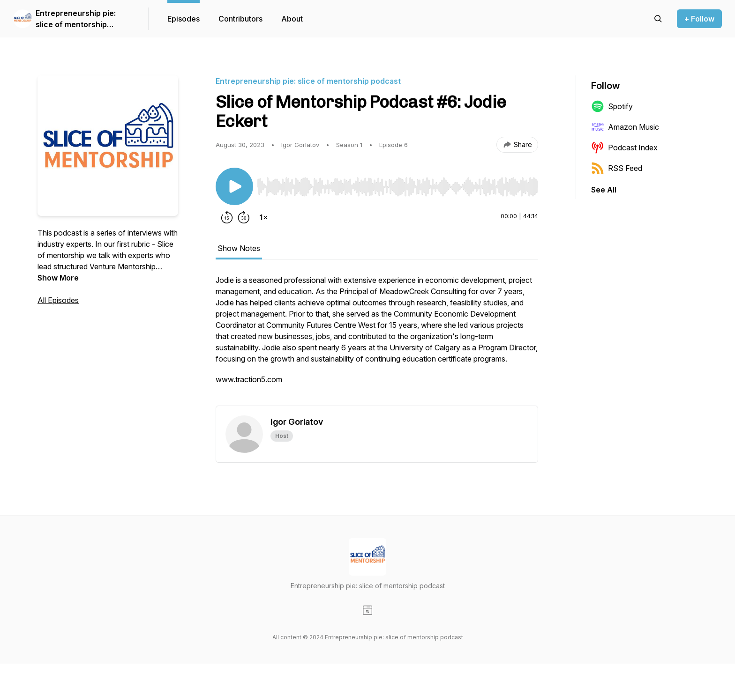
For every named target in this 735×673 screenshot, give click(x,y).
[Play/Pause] (234, 186)
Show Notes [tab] (239, 248)
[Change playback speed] (263, 217)
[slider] (397, 187)
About (292, 18)
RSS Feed (616, 168)
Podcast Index (624, 147)
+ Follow (699, 18)
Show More (58, 277)
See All (603, 189)
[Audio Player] (397, 184)
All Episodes (58, 300)
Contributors (240, 18)
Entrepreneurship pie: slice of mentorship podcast (76, 19)
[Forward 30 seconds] (243, 217)
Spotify (612, 106)
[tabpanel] (377, 340)
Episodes (183, 18)
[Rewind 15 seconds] (226, 217)
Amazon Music (625, 126)
